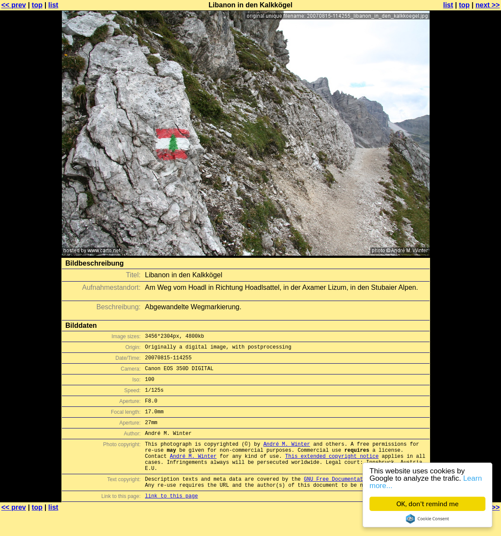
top (37, 5)
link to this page (171, 519)
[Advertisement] (466, 213)
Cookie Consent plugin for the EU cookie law (427, 518)
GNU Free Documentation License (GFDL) (361, 499)
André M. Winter (286, 458)
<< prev (13, 5)
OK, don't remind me (427, 503)
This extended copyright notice (332, 472)
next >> (487, 5)
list (53, 5)
